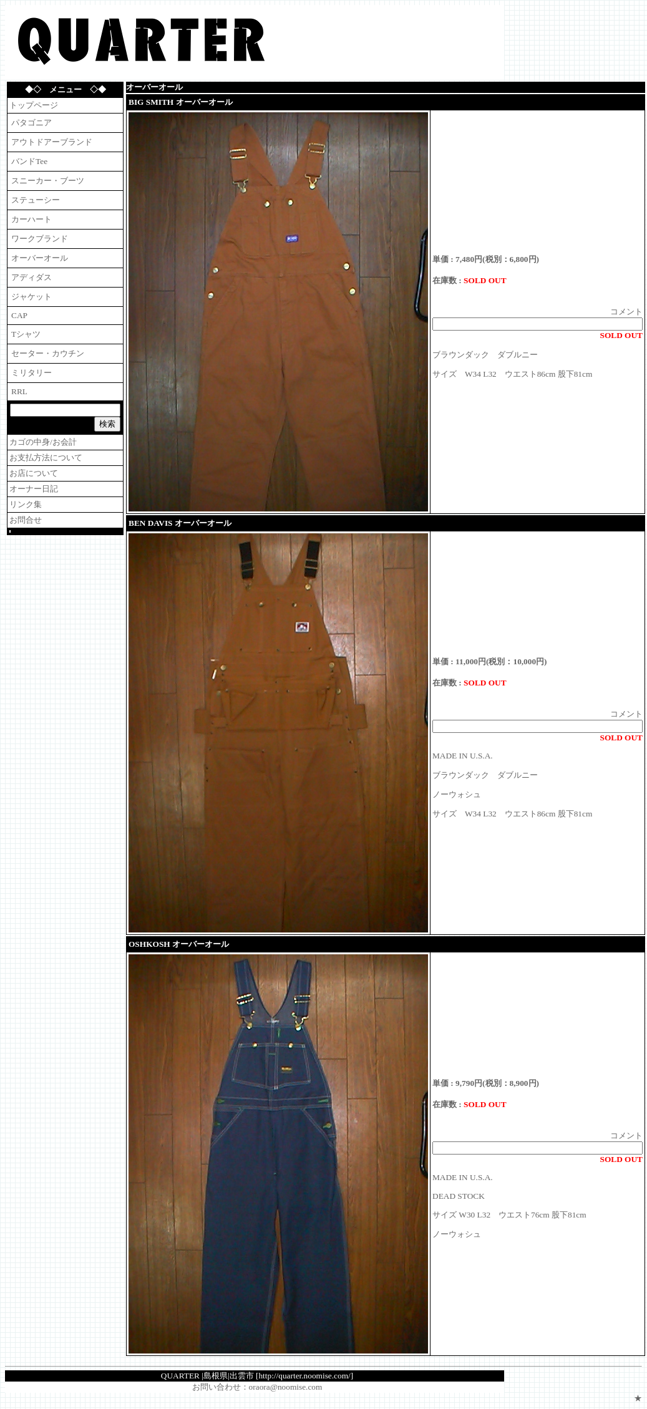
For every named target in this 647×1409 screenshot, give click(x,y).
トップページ (33, 105)
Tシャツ (26, 334)
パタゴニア (31, 122)
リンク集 (25, 504)
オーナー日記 (33, 488)
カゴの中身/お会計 (43, 442)
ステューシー (35, 200)
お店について (33, 473)
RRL (19, 391)
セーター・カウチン (47, 353)
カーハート (31, 219)
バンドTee (29, 161)
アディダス (31, 277)
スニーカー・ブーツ (47, 180)
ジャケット (31, 296)
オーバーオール (39, 258)
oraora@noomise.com (286, 1387)
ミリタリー (31, 372)
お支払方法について (45, 457)
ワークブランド (39, 238)
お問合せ (25, 520)
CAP (19, 315)
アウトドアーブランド (51, 142)
